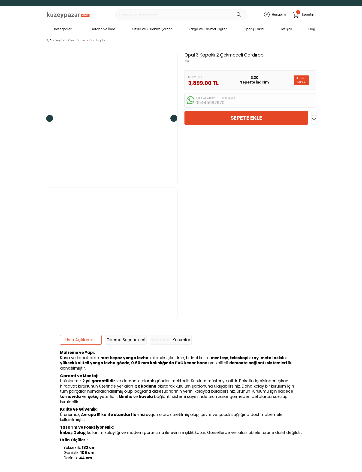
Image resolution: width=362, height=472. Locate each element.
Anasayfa (55, 40)
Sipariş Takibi (254, 29)
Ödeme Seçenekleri (125, 340)
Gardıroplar (97, 40)
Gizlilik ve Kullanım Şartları (152, 29)
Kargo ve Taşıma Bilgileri (208, 29)
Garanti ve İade (102, 29)
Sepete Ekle (246, 118)
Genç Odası (76, 40)
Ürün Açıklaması (81, 340)
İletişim (286, 29)
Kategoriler (59, 29)
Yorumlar (170, 340)
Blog (311, 29)
